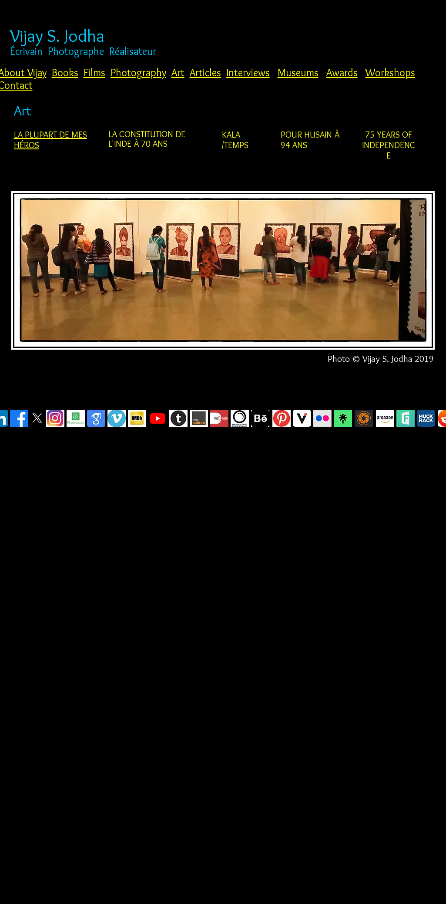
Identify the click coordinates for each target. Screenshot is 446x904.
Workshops (390, 72)
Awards (342, 72)
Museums (298, 72)
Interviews (248, 72)
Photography (138, 72)
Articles (205, 72)
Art (177, 72)
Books (65, 72)
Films (94, 72)
